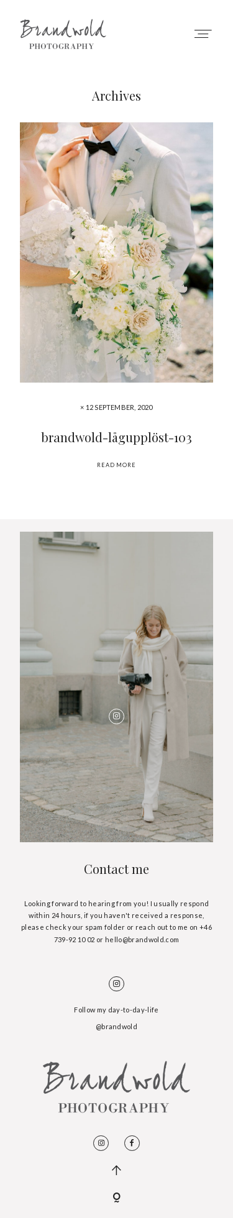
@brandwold (116, 1026)
